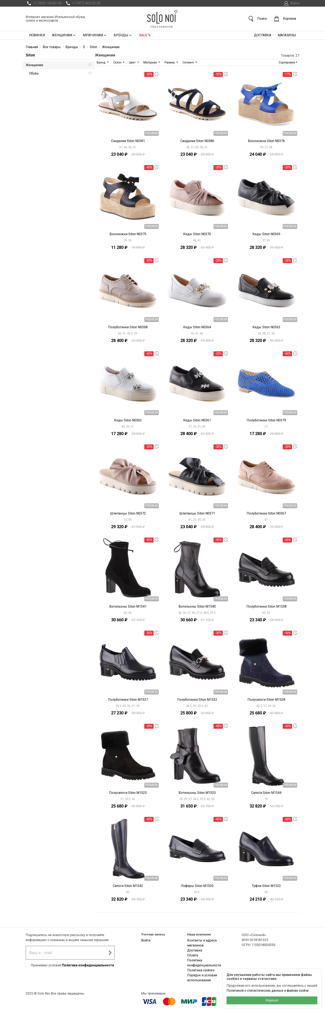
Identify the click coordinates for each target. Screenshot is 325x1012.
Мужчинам (95, 35)
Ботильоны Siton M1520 (197, 793)
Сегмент (189, 62)
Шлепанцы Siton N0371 (197, 513)
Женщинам (64, 35)
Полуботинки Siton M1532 (197, 700)
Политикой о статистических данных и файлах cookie (268, 991)
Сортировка (287, 62)
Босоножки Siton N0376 (266, 141)
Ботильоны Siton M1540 (197, 606)
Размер (170, 62)
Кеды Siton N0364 (197, 327)
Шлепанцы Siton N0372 (128, 513)
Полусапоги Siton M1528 (266, 700)
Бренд (101, 62)
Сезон (117, 62)
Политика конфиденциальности (88, 965)
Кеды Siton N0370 (197, 234)
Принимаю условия (72, 965)
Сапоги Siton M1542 (128, 886)
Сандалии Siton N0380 (197, 141)
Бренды (123, 35)
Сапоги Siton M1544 (266, 793)
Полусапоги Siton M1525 (128, 793)
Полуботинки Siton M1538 (266, 606)
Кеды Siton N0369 (266, 234)
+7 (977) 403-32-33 (82, 3)
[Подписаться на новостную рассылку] (110, 953)
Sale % (145, 35)
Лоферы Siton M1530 (197, 886)
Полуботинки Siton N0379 (266, 420)
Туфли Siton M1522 (266, 886)
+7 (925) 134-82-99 (43, 3)
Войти (291, 3)
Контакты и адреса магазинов (202, 942)
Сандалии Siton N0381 (128, 141)
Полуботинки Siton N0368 (128, 327)
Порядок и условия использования (202, 977)
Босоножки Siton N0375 (128, 234)
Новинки (37, 35)
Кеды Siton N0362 (128, 420)
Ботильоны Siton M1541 (128, 606)
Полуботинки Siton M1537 (128, 700)
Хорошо (272, 1000)
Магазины (287, 35)
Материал (150, 62)
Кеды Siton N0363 (266, 327)
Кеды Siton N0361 (197, 420)
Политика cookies (201, 970)
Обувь (60, 73)
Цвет (132, 62)
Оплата (192, 955)
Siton (30, 55)
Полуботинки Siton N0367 (266, 513)
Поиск (257, 19)
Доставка (262, 35)
